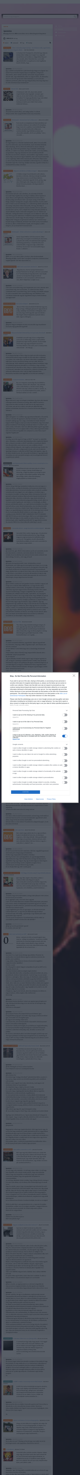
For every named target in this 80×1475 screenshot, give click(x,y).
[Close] (74, 676)
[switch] (64, 715)
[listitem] (40, 710)
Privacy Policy (51, 799)
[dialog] (40, 737)
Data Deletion (28, 799)
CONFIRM (25, 792)
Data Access (40, 799)
